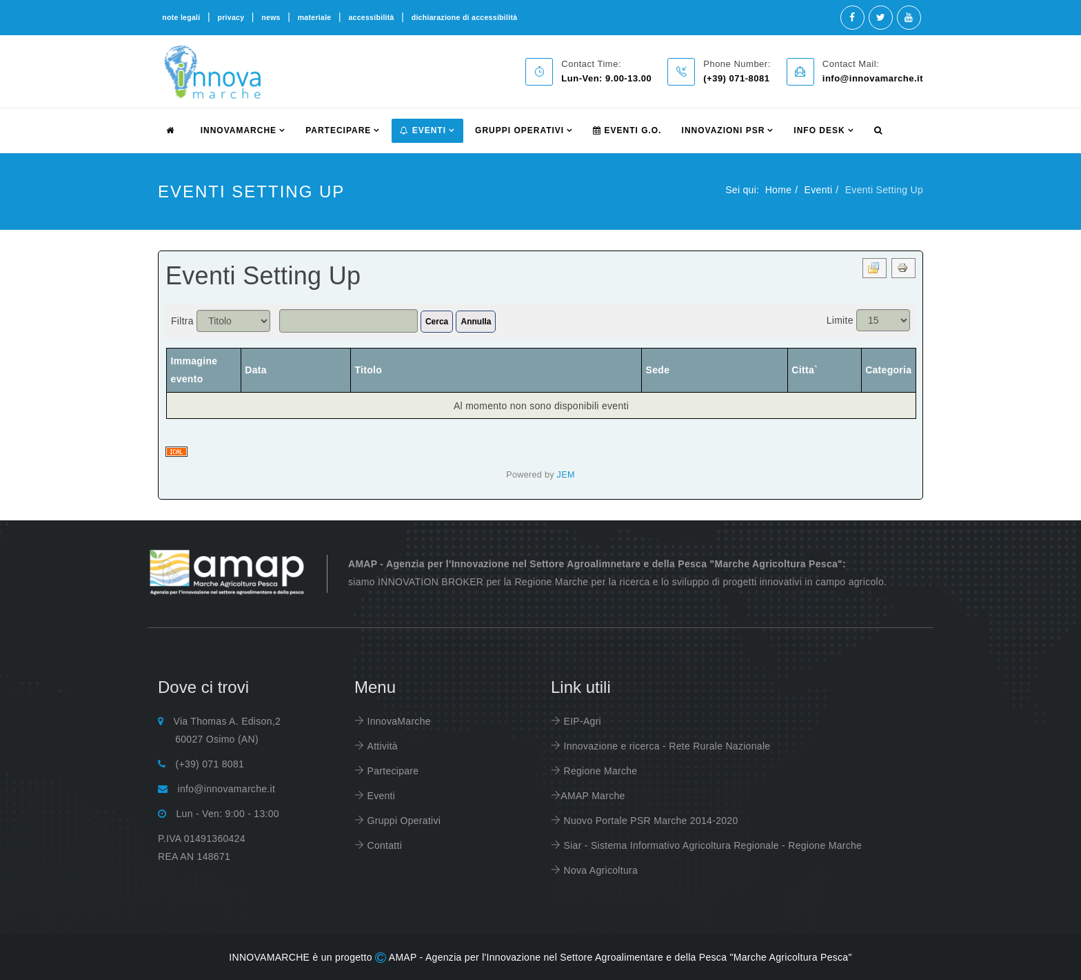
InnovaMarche (397, 721)
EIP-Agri (580, 721)
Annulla (476, 321)
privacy (230, 17)
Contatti (383, 845)
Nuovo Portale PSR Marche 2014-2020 (649, 820)
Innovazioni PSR (723, 130)
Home (778, 189)
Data (256, 369)
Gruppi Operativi (519, 130)
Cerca (436, 321)
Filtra (182, 320)
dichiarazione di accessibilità (465, 17)
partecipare (338, 130)
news (270, 17)
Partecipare (391, 770)
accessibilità (371, 17)
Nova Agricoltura (599, 870)
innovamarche (238, 130)
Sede (658, 369)
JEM (566, 475)
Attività (381, 746)
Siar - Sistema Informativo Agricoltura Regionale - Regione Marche (711, 845)
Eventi (423, 130)
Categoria (888, 369)
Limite (840, 320)
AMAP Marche (592, 795)
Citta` (804, 369)
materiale (315, 17)
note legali (181, 17)
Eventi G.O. (627, 130)
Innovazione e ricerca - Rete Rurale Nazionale (665, 746)
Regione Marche (598, 770)
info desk (819, 130)
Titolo (368, 369)
